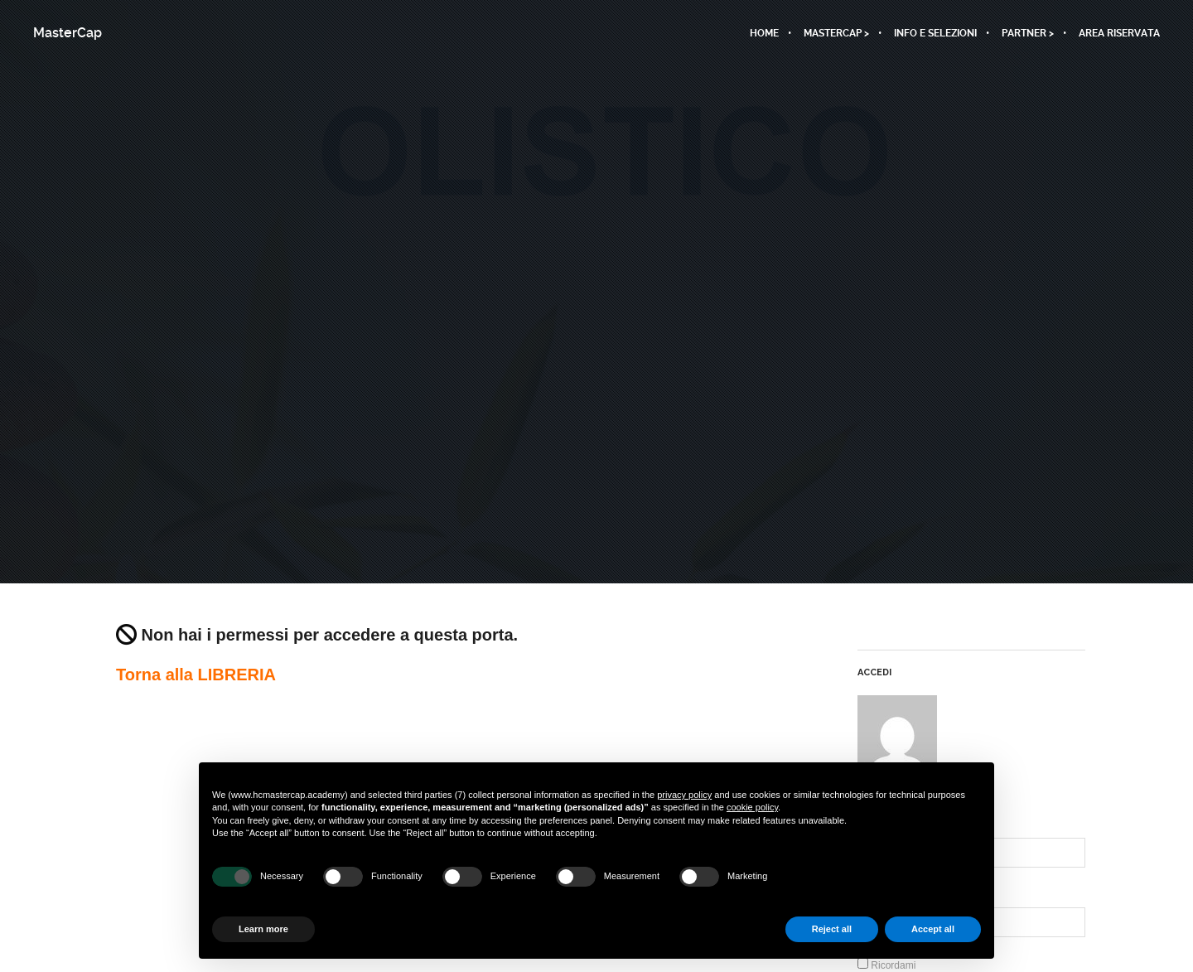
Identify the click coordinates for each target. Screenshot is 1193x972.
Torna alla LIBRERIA (196, 674)
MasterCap (67, 33)
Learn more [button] (263, 929)
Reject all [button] (832, 929)
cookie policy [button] (752, 807)
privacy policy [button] (684, 795)
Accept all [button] (932, 929)
